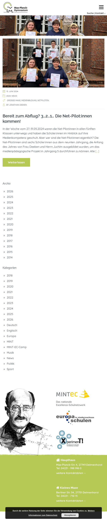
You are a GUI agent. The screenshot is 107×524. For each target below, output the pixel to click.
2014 (9, 257)
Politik (10, 363)
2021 (10, 219)
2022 (10, 213)
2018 (10, 235)
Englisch (12, 330)
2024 (8, 96)
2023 (10, 207)
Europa (11, 336)
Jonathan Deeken (18, 105)
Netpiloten (43, 100)
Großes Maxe (14, 100)
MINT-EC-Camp (17, 347)
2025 (10, 196)
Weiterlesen (16, 162)
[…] (97, 151)
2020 (10, 224)
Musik (10, 352)
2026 (10, 191)
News (14, 96)
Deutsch (12, 325)
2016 (10, 246)
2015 (10, 252)
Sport (10, 369)
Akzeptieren (70, 515)
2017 (9, 241)
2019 (10, 230)
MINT (10, 341)
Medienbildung (29, 100)
